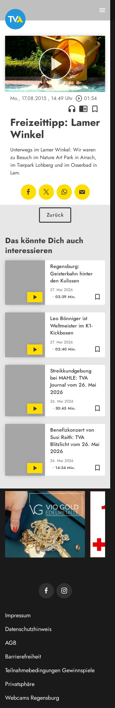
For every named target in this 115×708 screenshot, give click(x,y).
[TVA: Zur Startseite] (15, 19)
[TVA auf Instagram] (64, 590)
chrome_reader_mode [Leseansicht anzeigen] (83, 108)
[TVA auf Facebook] (46, 590)
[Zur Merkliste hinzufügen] (95, 109)
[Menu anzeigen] (102, 10)
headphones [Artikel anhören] (71, 108)
